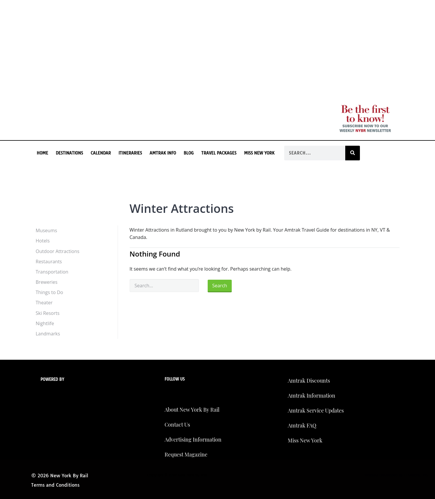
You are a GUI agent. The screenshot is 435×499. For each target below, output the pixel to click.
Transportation (52, 272)
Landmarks (48, 333)
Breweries (46, 282)
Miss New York (259, 153)
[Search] (352, 153)
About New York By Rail (192, 409)
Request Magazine (186, 454)
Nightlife (45, 323)
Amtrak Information (311, 395)
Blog (189, 153)
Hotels (43, 240)
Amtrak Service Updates (316, 410)
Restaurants (49, 261)
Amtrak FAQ (302, 425)
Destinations (69, 153)
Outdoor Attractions (57, 251)
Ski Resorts (48, 313)
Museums (46, 230)
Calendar (101, 153)
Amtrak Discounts (309, 380)
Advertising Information (193, 439)
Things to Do (49, 292)
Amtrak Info (163, 153)
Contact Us (177, 424)
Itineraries (130, 153)
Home (42, 153)
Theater (44, 302)
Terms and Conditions (55, 485)
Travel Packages (218, 153)
